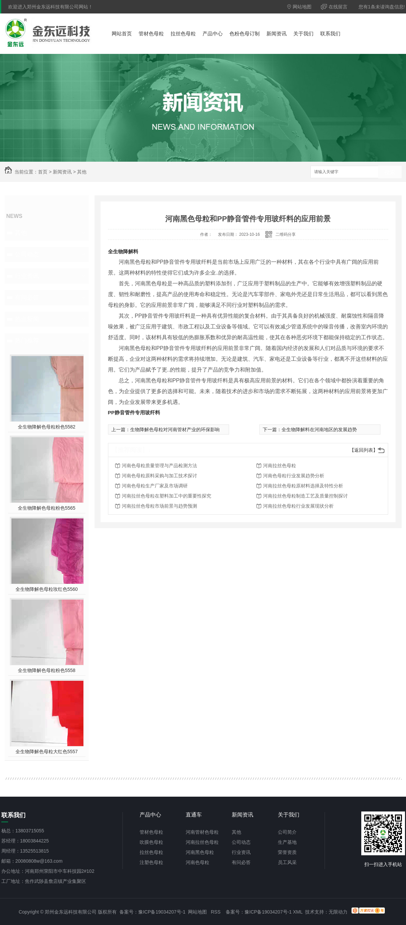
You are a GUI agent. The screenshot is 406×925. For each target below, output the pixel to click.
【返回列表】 (363, 450)
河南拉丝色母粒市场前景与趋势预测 (159, 506)
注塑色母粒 (151, 862)
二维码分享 (285, 234)
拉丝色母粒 (183, 33)
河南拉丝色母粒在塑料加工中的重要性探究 (166, 496)
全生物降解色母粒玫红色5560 (46, 589)
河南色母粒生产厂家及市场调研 (155, 485)
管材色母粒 (151, 33)
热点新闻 (27, 319)
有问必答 (27, 297)
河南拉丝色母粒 (279, 465)
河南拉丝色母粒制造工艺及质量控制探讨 (305, 496)
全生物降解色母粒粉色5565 (46, 508)
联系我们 (330, 33)
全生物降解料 (123, 251)
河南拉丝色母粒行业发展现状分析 (298, 506)
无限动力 (338, 912)
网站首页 (122, 33)
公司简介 (287, 832)
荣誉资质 (287, 852)
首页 (42, 171)
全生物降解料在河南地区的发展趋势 (319, 429)
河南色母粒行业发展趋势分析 (293, 475)
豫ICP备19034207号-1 (161, 912)
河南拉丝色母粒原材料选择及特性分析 (303, 485)
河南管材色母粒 (202, 832)
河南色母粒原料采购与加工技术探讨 (159, 475)
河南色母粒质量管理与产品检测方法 (159, 465)
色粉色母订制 (244, 33)
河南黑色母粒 (200, 852)
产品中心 (212, 33)
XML (297, 912)
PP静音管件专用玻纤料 (134, 412)
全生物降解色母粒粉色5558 (46, 670)
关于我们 (303, 33)
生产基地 (287, 842)
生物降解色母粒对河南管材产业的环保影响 (175, 429)
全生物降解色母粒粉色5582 (46, 426)
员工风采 (287, 862)
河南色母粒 (197, 862)
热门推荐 (27, 340)
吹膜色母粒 (151, 842)
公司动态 (27, 254)
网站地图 (299, 6)
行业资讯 (27, 276)
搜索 (389, 172)
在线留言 (334, 7)
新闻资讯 (276, 33)
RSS (216, 912)
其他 (81, 171)
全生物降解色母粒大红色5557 (46, 751)
